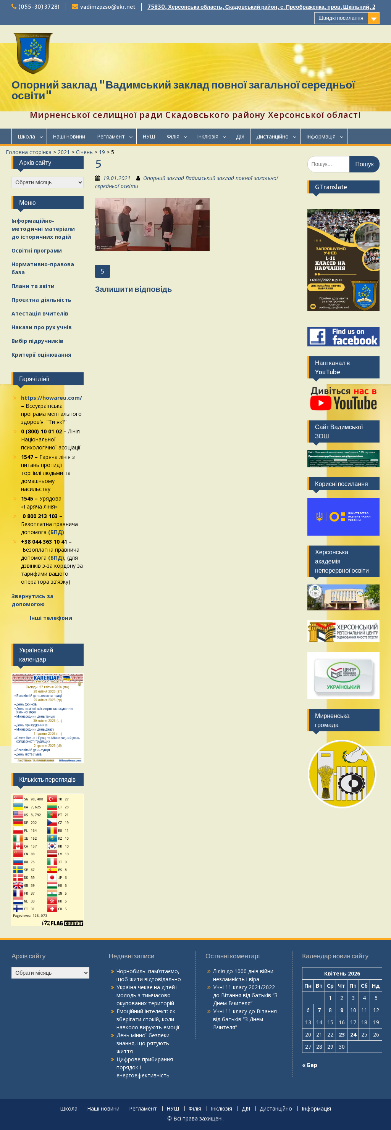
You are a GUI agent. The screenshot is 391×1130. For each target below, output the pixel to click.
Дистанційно (272, 136)
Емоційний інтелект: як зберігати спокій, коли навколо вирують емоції (147, 1019)
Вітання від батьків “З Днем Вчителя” (245, 1019)
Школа (26, 136)
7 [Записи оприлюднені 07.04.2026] (319, 1010)
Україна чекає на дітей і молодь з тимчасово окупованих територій (147, 995)
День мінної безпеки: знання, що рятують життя (143, 1043)
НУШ (148, 136)
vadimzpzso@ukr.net (108, 6)
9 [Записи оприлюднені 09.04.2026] (341, 1010)
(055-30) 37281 (39, 6)
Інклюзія (207, 136)
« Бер (309, 1065)
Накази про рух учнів (41, 327)
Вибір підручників (37, 340)
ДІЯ (240, 136)
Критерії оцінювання (41, 354)
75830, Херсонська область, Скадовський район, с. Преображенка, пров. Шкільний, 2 (261, 6)
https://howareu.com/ (51, 397)
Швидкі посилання (341, 17)
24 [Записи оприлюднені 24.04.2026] (353, 1034)
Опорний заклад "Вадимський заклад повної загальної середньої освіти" (183, 90)
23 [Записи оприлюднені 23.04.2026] (342, 1034)
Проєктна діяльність (41, 299)
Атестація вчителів (39, 313)
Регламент (111, 136)
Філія (173, 136)
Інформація (321, 136)
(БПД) (56, 532)
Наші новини (69, 136)
